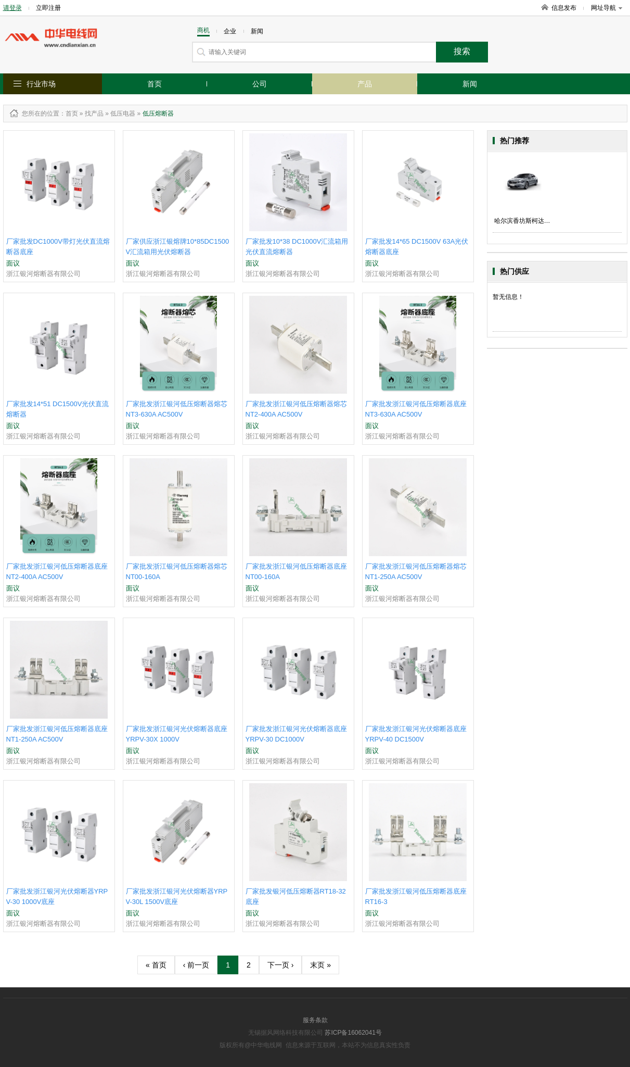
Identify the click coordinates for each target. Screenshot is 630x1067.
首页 (154, 84)
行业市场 (41, 84)
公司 (259, 84)
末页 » (320, 965)
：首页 (68, 113)
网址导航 (606, 7)
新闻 (469, 84)
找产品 (94, 113)
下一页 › (280, 965)
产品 (364, 84)
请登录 (12, 7)
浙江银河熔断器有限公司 (43, 274)
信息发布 (563, 7)
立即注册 (48, 7)
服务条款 (315, 1020)
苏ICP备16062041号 (353, 1032)
